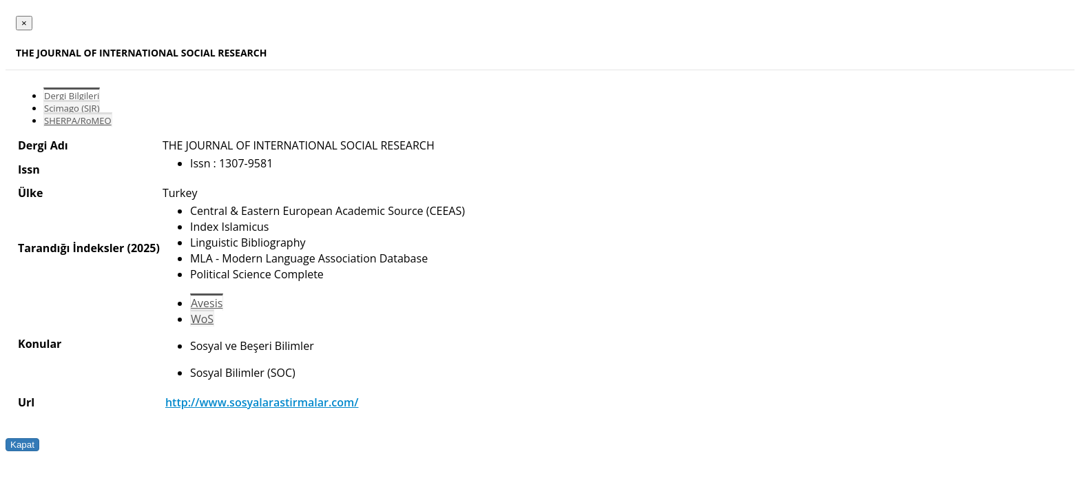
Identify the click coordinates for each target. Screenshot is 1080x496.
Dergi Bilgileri (71, 96)
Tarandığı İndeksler (71, 248)
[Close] (24, 23)
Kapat (22, 445)
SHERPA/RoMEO (78, 120)
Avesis (206, 303)
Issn (29, 169)
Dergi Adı (43, 145)
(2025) (143, 248)
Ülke (30, 192)
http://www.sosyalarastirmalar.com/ (262, 402)
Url (26, 402)
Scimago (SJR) (71, 108)
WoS (202, 319)
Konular (39, 343)
